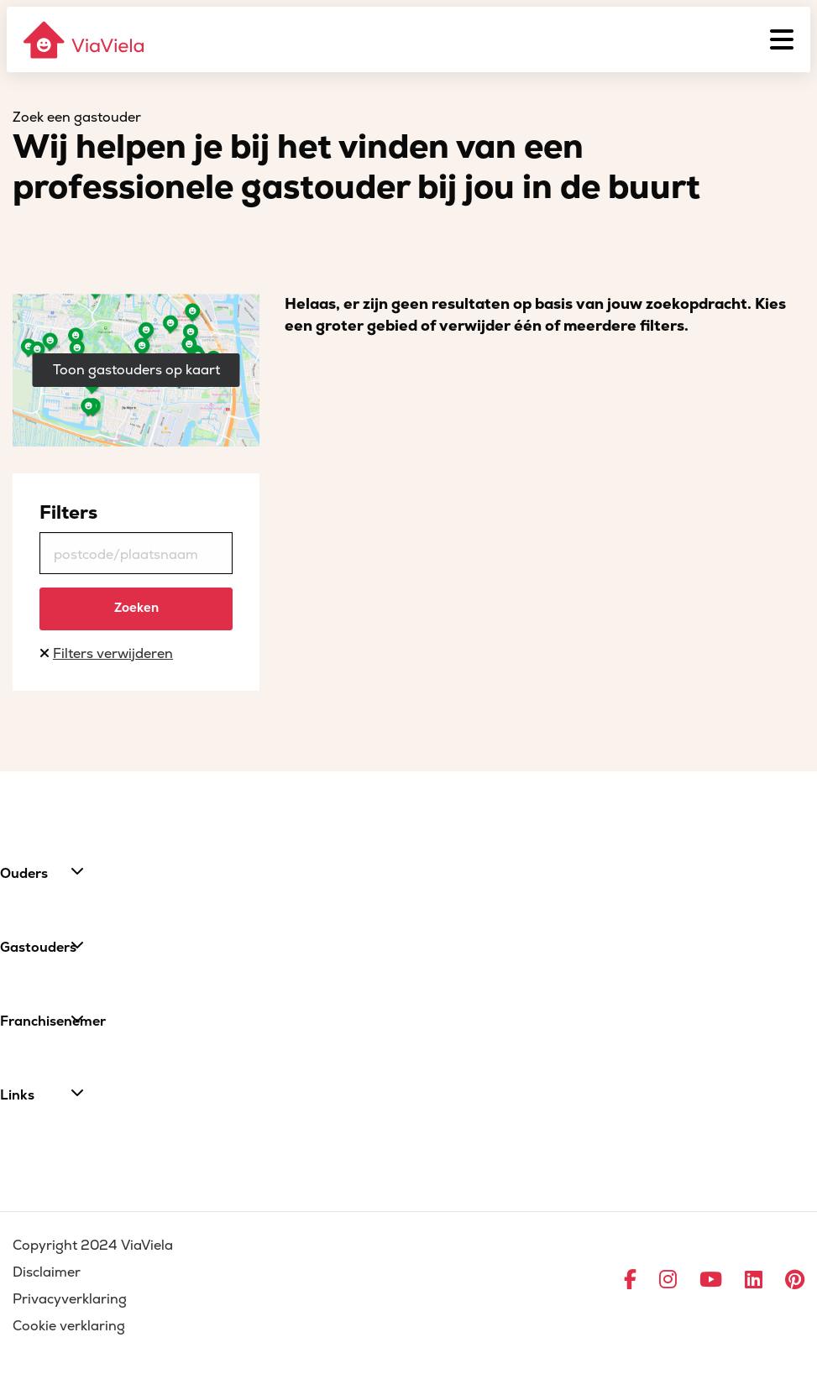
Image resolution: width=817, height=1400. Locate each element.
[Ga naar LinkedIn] (753, 1281)
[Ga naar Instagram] (668, 1281)
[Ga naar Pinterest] (794, 1281)
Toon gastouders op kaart (136, 370)
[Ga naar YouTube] (710, 1281)
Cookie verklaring (69, 1326)
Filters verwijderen (113, 653)
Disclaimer (47, 1272)
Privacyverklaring (70, 1299)
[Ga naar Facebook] (630, 1281)
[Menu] (781, 39)
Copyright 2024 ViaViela (93, 1245)
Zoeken (136, 608)
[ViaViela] (85, 40)
